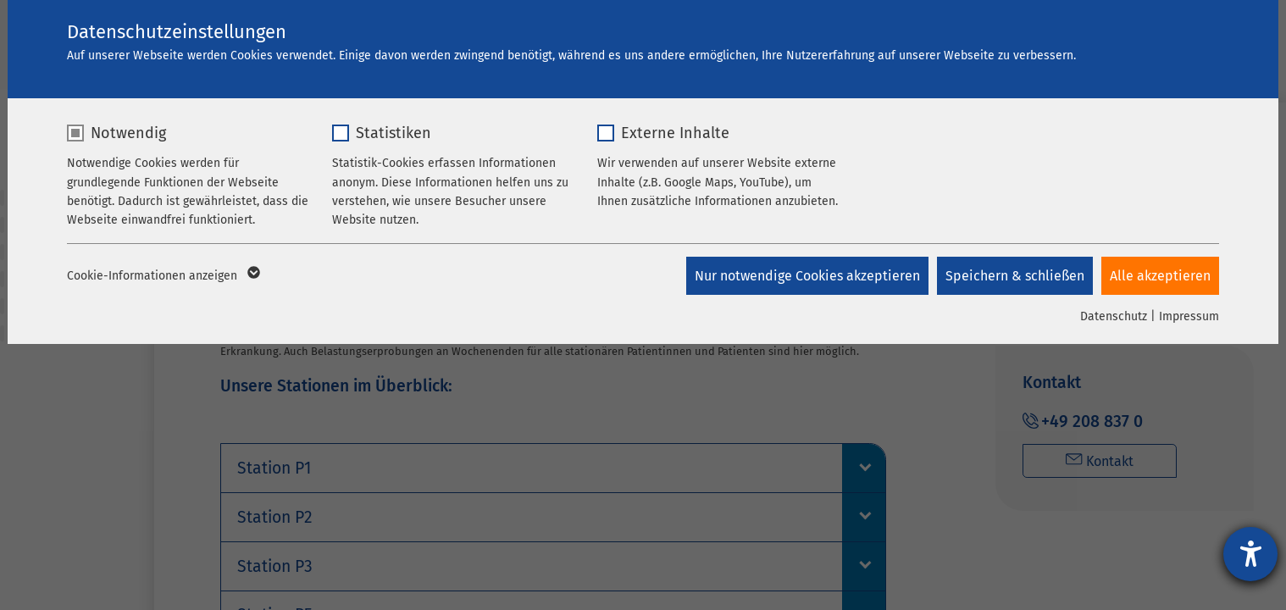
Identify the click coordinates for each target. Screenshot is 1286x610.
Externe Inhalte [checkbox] (675, 133)
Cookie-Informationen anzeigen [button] (162, 276)
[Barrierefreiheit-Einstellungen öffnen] (1250, 554)
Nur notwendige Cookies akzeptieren (807, 276)
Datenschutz (1113, 316)
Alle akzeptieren (1160, 276)
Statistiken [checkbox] (393, 133)
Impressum (1189, 316)
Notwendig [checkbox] (128, 133)
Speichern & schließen (1014, 276)
